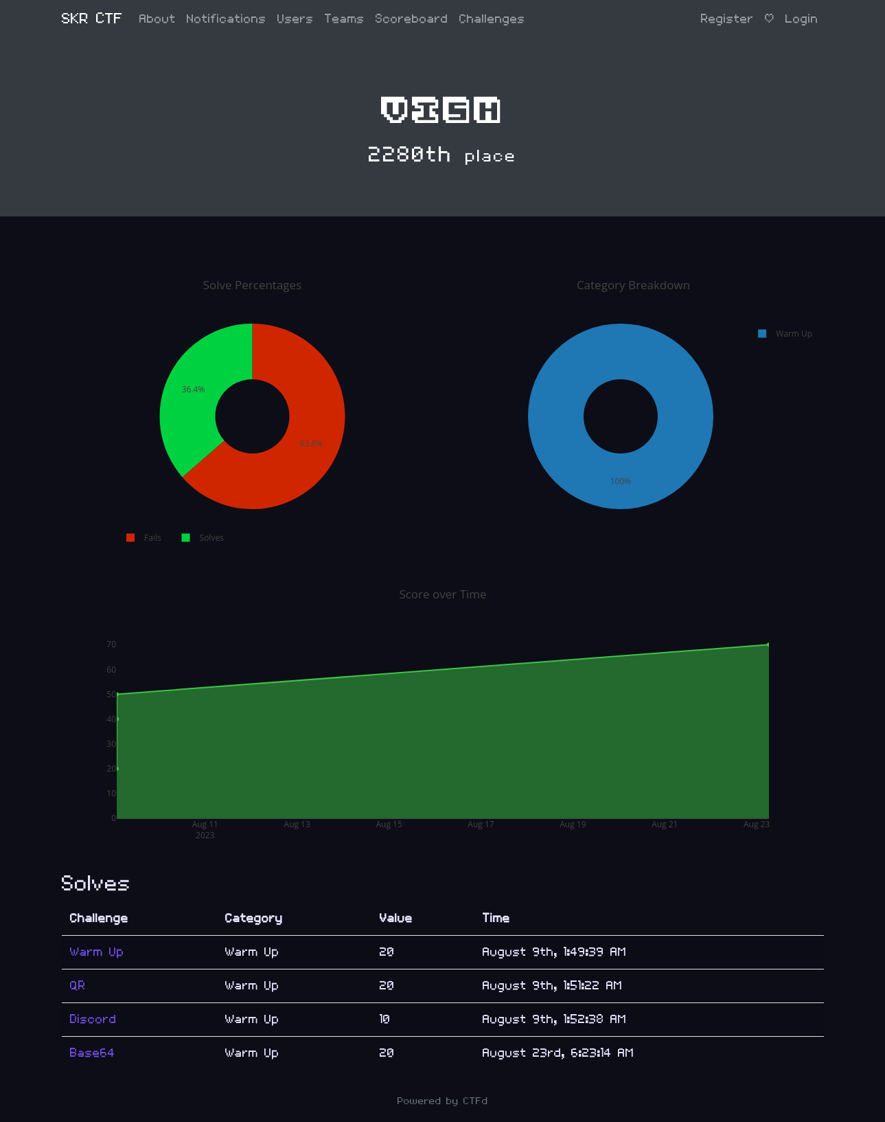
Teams (345, 18)
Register (727, 18)
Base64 (92, 1052)
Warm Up (97, 951)
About (157, 18)
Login (801, 18)
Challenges (492, 18)
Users (295, 18)
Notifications (226, 18)
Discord (93, 1019)
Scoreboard (412, 18)
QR (78, 985)
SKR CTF (92, 19)
